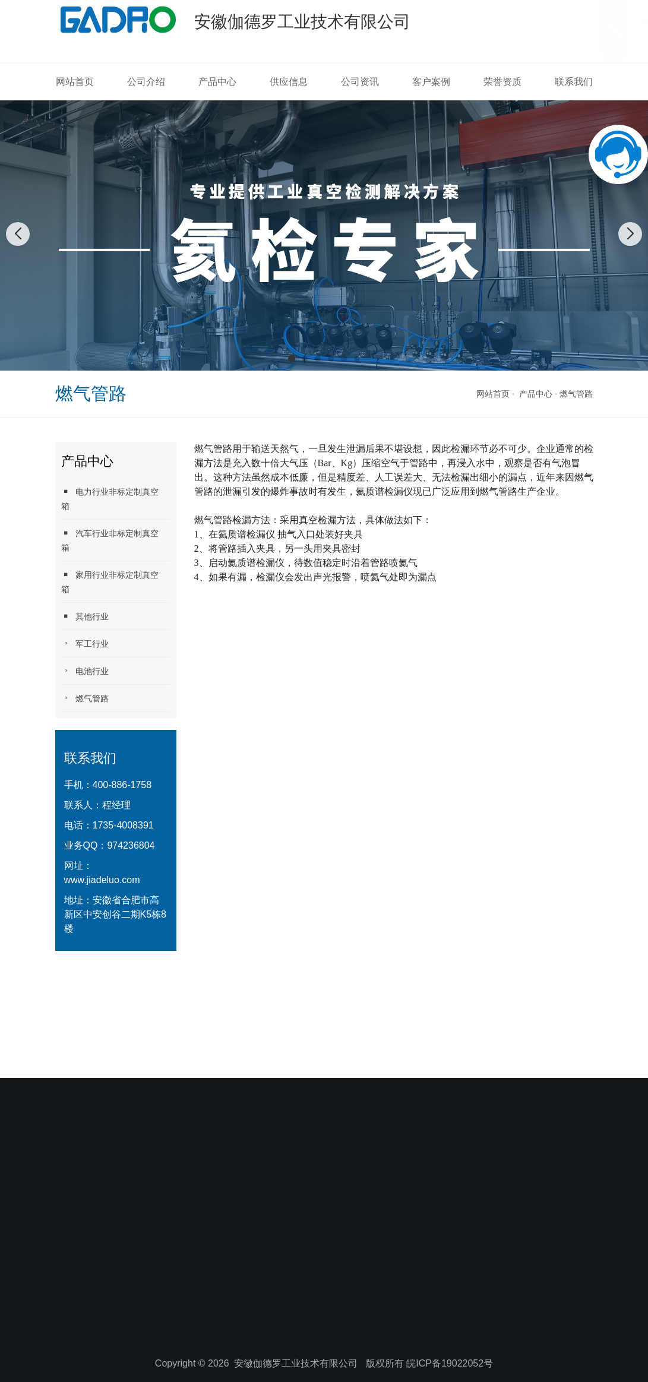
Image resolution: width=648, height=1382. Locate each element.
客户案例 (431, 82)
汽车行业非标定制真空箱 (110, 540)
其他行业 (85, 616)
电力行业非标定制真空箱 (110, 498)
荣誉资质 (502, 82)
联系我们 (574, 82)
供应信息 (289, 82)
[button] (291, 358)
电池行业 (85, 671)
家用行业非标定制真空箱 (110, 582)
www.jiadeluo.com (102, 880)
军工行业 (85, 643)
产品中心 (217, 82)
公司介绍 (146, 82)
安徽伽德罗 (67, 1103)
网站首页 (75, 82)
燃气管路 (576, 394)
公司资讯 (360, 82)
